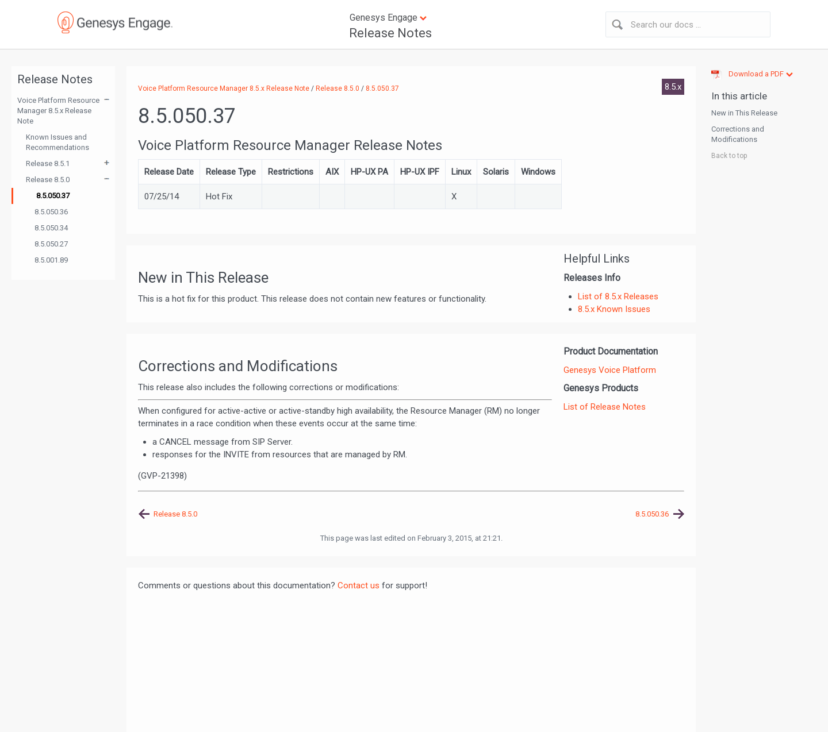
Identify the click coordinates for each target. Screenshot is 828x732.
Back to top (729, 156)
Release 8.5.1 (48, 163)
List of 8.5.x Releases (618, 296)
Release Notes (390, 33)
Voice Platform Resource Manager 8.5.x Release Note (58, 110)
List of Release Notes (605, 407)
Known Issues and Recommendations (57, 142)
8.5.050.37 (53, 195)
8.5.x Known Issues (614, 309)
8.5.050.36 (51, 211)
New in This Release (744, 113)
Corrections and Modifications (737, 134)
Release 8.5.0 (48, 179)
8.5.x (673, 87)
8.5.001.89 (51, 260)
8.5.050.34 (51, 228)
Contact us (358, 585)
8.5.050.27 (51, 244)
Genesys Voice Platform (610, 370)
